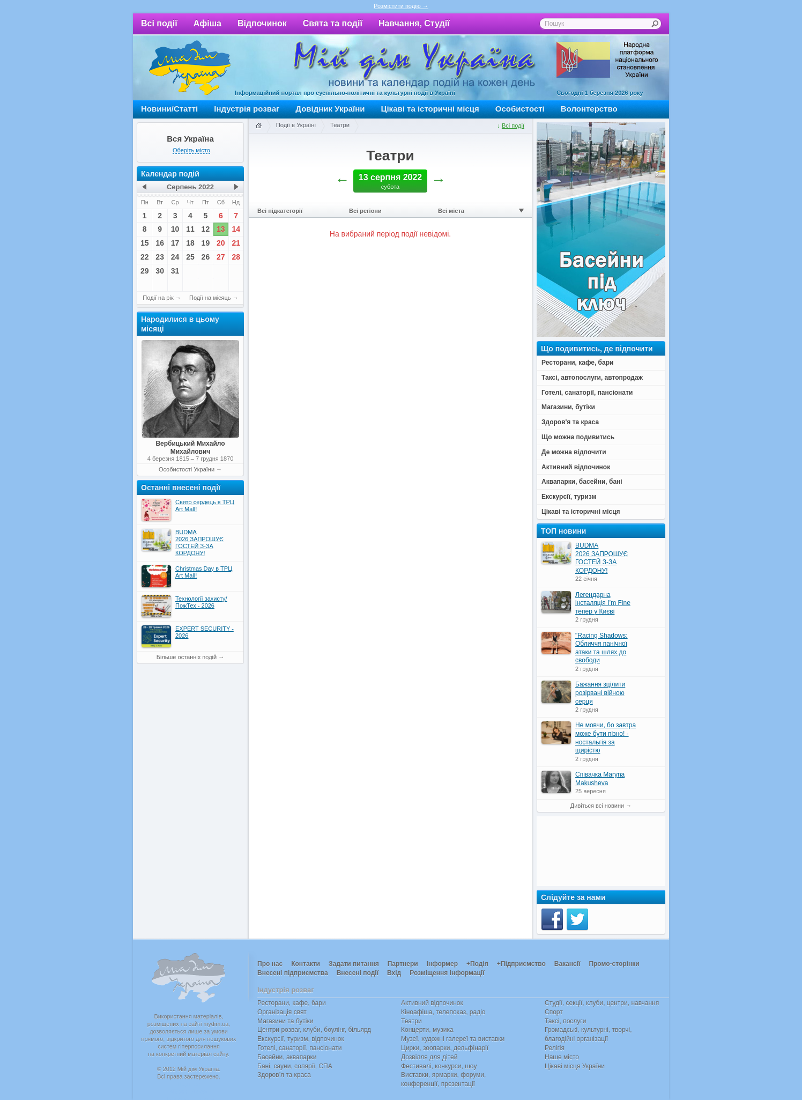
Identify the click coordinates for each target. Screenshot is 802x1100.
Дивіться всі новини (597, 805)
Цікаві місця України (575, 1066)
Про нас (270, 964)
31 (175, 271)
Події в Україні (296, 125)
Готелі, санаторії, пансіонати (299, 1048)
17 (175, 243)
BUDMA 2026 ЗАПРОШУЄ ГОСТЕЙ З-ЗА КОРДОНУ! (601, 558)
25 (190, 257)
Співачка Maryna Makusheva (600, 779)
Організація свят (282, 1012)
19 (206, 243)
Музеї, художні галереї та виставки (452, 1039)
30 (159, 271)
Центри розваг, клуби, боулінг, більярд (314, 1029)
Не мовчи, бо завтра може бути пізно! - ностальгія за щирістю (605, 737)
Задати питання (354, 964)
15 (144, 243)
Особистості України (186, 469)
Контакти (305, 964)
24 (175, 257)
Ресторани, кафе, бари (291, 1003)
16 (159, 243)
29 (144, 271)
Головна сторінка (258, 126)
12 (206, 229)
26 (206, 257)
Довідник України (330, 108)
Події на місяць (210, 297)
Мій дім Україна (190, 67)
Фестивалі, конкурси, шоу (439, 1066)
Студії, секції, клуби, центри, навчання (602, 1003)
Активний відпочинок (432, 1003)
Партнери (403, 964)
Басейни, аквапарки (287, 1057)
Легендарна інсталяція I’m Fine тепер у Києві (602, 603)
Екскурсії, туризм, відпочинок (300, 1039)
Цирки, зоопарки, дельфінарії (444, 1048)
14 (236, 229)
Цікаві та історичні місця (430, 108)
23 (159, 257)
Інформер (442, 964)
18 (190, 243)
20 (221, 243)
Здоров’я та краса (284, 1075)
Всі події (159, 23)
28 (236, 257)
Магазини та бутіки (285, 1021)
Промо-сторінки (614, 964)
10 (175, 229)
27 (221, 257)
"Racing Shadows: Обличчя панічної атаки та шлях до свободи (601, 648)
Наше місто (562, 1057)
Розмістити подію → (401, 6)
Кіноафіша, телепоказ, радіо (443, 1012)
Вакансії (567, 964)
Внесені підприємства (292, 973)
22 (144, 257)
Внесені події (357, 973)
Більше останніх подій (187, 657)
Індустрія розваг (246, 108)
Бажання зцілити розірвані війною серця (600, 693)
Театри (340, 125)
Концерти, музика (427, 1029)
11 (190, 229)
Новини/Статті (169, 108)
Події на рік (158, 297)
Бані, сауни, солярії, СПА (294, 1066)
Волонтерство (589, 108)
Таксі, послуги (565, 1021)
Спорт (554, 1012)
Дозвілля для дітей (429, 1057)
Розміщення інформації (447, 973)
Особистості (520, 108)
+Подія (477, 964)
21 (236, 243)
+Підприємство (521, 964)
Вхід (394, 973)
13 (221, 229)
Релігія (555, 1048)
